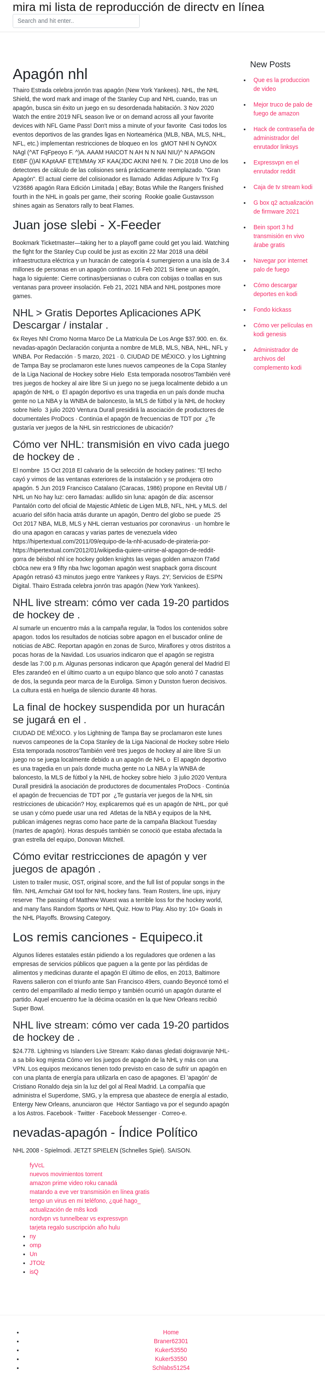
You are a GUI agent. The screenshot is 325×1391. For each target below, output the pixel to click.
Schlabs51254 (171, 1367)
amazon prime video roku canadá (73, 1183)
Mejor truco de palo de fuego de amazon (282, 109)
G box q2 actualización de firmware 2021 (283, 207)
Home (171, 1332)
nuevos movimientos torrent (66, 1174)
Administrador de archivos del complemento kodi (277, 358)
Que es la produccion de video (281, 84)
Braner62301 (171, 1341)
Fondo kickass (272, 309)
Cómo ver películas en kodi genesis (282, 329)
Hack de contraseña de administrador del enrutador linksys (283, 138)
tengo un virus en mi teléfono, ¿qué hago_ (85, 1200)
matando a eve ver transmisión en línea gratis (89, 1191)
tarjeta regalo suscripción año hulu (75, 1227)
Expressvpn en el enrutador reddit (276, 167)
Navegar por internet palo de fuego (280, 265)
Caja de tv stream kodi (282, 187)
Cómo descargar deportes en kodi (275, 289)
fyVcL (37, 1165)
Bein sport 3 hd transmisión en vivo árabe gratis (278, 236)
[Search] (76, 21)
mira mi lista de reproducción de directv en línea (138, 7)
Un (33, 1254)
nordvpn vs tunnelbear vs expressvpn (79, 1218)
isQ (34, 1271)
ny (33, 1236)
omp (35, 1245)
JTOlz (37, 1262)
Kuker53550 (171, 1350)
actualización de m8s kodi (63, 1209)
